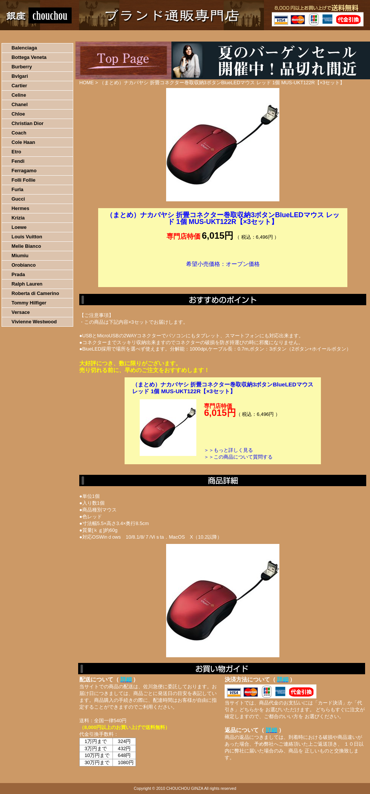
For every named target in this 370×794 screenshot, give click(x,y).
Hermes (20, 208)
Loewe (19, 227)
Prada (18, 274)
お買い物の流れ (78, 36)
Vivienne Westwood (34, 321)
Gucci (18, 199)
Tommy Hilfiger (29, 303)
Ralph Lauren (27, 284)
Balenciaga (24, 48)
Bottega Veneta (29, 57)
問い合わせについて (279, 36)
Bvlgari (20, 76)
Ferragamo (24, 170)
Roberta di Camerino (35, 293)
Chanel (20, 104)
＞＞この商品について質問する (238, 457)
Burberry (22, 67)
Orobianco (24, 265)
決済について (131, 36)
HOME (33, 36)
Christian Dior (28, 123)
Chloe (18, 114)
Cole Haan (23, 142)
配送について (180, 36)
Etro (17, 151)
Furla (17, 189)
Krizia (18, 218)
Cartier (19, 85)
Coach (19, 133)
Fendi (18, 161)
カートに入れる (223, 275)
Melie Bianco (26, 246)
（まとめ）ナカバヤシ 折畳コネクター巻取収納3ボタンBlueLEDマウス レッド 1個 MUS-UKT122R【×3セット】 (222, 387)
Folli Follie (23, 180)
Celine (19, 95)
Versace (21, 312)
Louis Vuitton (27, 236)
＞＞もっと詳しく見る (228, 450)
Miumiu (20, 255)
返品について (229, 36)
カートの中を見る (330, 36)
